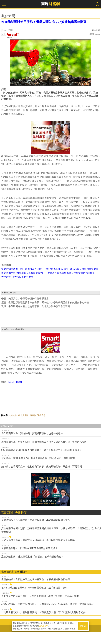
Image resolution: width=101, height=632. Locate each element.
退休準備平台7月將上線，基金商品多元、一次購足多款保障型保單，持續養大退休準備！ (48, 273)
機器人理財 (23, 415)
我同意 (83, 626)
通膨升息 (41, 415)
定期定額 (13, 415)
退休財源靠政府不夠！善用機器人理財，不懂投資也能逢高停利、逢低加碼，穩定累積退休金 (49, 269)
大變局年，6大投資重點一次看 (17, 276)
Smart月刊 (13, 35)
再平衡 (33, 415)
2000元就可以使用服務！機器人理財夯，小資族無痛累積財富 (44, 22)
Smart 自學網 (15, 382)
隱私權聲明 (43, 626)
